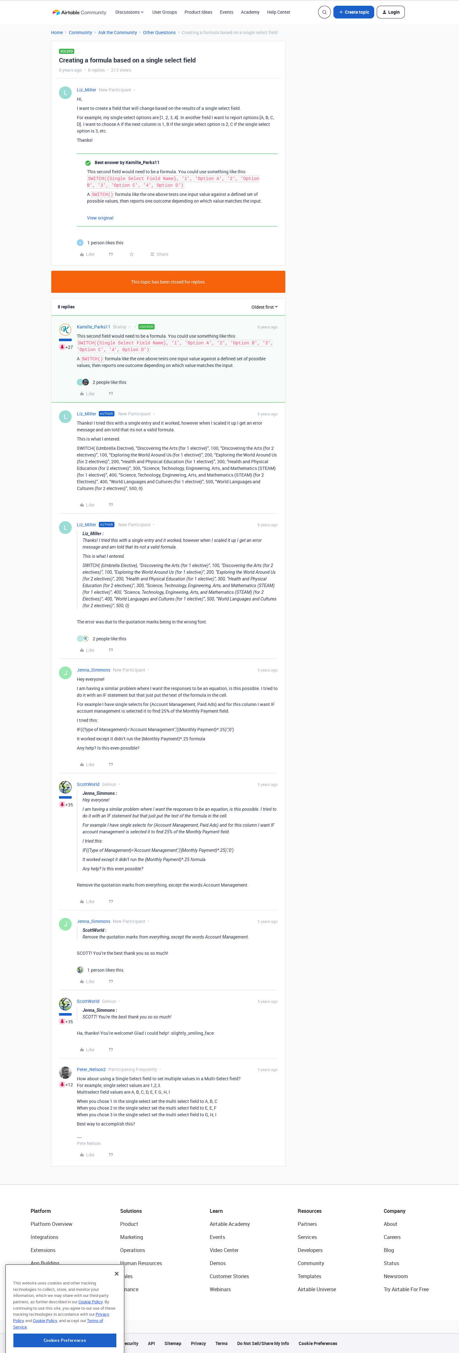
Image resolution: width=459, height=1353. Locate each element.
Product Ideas (198, 12)
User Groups (164, 12)
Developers (310, 1250)
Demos (218, 1263)
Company (394, 1210)
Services (307, 1237)
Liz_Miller (86, 90)
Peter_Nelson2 (91, 1069)
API (151, 1343)
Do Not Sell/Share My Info (263, 1343)
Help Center (278, 12)
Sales (126, 1276)
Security (130, 1343)
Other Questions (159, 32)
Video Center (224, 1250)
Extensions (43, 1250)
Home (57, 32)
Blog (389, 1250)
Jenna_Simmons (93, 670)
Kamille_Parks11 (94, 327)
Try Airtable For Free (406, 1289)
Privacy (198, 1343)
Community (80, 32)
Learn (216, 1210)
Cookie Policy (90, 1331)
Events (226, 12)
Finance (129, 1289)
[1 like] (100, 242)
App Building (45, 1263)
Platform (41, 1210)
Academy (250, 12)
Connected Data (49, 1289)
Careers (392, 1237)
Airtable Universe (317, 1289)
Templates (309, 1276)
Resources (310, 1210)
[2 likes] (101, 382)
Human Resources (141, 1263)
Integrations (44, 1237)
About (390, 1223)
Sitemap (172, 1343)
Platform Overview (51, 1223)
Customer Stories (229, 1276)
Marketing (131, 1237)
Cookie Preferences (318, 1343)
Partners (307, 1223)
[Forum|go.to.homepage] (79, 12)
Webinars (220, 1289)
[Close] (117, 1303)
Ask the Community (117, 32)
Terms (221, 1343)
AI (33, 1276)
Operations (132, 1250)
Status (391, 1263)
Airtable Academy (230, 1223)
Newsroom (396, 1276)
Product (129, 1223)
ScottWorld (88, 784)
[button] (353, 12)
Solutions (131, 1210)
